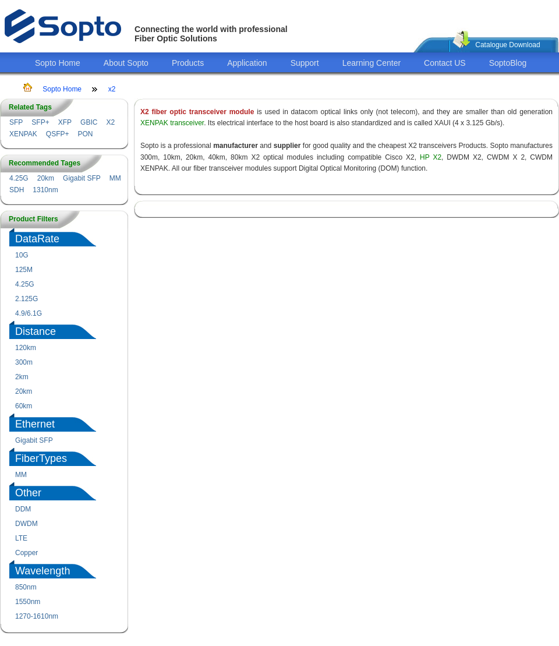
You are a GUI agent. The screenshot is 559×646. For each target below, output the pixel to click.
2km (22, 377)
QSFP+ (57, 134)
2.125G (26, 299)
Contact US (445, 63)
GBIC (88, 122)
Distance (35, 331)
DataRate (37, 239)
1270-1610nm (36, 616)
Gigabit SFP (82, 178)
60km (23, 406)
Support (305, 63)
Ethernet (35, 424)
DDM (23, 509)
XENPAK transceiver (172, 123)
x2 (112, 89)
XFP (65, 122)
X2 (110, 122)
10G (22, 255)
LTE (21, 538)
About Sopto (126, 63)
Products (188, 63)
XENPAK (23, 134)
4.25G (19, 178)
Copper (26, 553)
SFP (16, 122)
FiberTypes (41, 458)
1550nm (27, 602)
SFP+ (40, 122)
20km (45, 178)
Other (28, 493)
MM (115, 178)
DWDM (26, 524)
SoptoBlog (508, 63)
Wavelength (42, 571)
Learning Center (371, 63)
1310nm (45, 190)
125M (24, 270)
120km (25, 348)
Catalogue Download (507, 45)
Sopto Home (57, 63)
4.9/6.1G (28, 313)
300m (24, 362)
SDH (16, 190)
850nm (26, 587)
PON (85, 134)
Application (247, 63)
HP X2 (430, 157)
